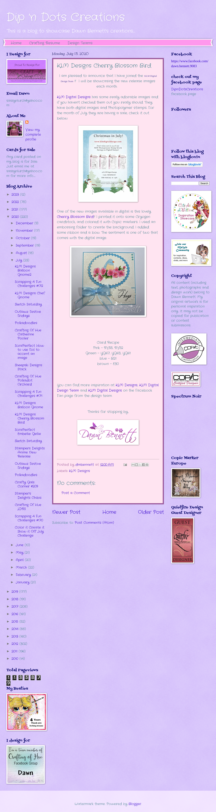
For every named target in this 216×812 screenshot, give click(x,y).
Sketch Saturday (28, 304)
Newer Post (66, 512)
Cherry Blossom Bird (75, 216)
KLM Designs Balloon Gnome (29, 405)
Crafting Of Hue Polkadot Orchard (28, 380)
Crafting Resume (44, 43)
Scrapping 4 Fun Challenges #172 (29, 283)
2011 (15, 651)
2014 (16, 629)
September (25, 245)
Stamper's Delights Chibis (28, 495)
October (23, 238)
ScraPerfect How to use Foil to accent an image (29, 351)
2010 (15, 658)
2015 (15, 621)
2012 (15, 643)
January (23, 582)
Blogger (135, 804)
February (24, 574)
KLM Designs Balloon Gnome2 (25, 270)
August (22, 253)
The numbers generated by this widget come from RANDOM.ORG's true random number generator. (185, 429)
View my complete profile (33, 134)
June (20, 545)
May (20, 552)
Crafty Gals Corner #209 (26, 484)
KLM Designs (126, 385)
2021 (15, 209)
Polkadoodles (26, 323)
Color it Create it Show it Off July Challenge (29, 531)
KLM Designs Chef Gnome (30, 295)
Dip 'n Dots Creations (65, 17)
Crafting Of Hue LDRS (28, 506)
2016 (15, 614)
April (20, 560)
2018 (16, 599)
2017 (16, 606)
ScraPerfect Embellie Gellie (28, 431)
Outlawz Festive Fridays (28, 313)
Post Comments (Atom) (94, 522)
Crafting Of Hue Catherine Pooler (28, 334)
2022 (16, 202)
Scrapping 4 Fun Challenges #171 (28, 393)
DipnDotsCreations (187, 89)
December (25, 223)
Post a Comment (76, 493)
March (22, 567)
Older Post (151, 512)
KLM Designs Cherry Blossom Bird (29, 418)
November (25, 230)
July (19, 260)
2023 (16, 194)
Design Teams (80, 43)
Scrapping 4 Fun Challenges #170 (29, 518)
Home (16, 43)
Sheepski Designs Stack (28, 367)
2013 (15, 636)
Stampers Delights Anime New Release (30, 452)
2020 (16, 216)
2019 (15, 591)
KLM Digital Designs (74, 97)
